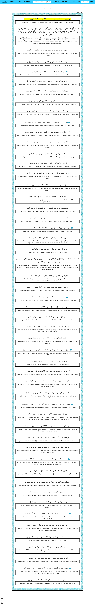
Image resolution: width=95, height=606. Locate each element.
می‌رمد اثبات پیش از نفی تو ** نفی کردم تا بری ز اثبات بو (47, 238)
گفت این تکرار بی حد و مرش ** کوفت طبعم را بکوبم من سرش (47, 142)
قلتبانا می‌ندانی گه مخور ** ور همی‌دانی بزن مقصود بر (47, 154)
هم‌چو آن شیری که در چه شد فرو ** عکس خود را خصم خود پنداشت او (46, 404)
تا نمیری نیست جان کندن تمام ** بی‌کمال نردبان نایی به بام (47, 287)
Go (87, 1)
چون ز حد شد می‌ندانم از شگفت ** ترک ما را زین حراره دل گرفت (47, 111)
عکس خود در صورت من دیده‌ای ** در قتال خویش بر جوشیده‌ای (48, 393)
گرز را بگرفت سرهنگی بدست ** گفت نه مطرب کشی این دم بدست (47, 132)
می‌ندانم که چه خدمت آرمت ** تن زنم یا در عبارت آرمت (46, 72)
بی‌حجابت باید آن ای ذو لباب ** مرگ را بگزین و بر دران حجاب (47, 437)
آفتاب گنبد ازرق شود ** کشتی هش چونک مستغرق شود (47, 338)
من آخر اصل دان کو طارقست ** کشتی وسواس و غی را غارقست (47, 326)
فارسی (92, 6)
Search (48, 1)
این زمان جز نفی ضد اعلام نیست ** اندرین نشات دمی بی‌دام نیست (47, 426)
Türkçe (88, 6)
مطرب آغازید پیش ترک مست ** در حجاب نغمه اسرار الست (47, 50)
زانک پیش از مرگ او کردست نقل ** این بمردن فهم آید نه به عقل (46, 514)
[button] (13, 1)
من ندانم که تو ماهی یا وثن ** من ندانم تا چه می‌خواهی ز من (47, 62)
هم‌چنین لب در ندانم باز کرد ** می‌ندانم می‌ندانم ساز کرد (47, 101)
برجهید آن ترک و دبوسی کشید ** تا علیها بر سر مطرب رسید (46, 122)
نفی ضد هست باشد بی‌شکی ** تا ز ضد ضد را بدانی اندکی (47, 414)
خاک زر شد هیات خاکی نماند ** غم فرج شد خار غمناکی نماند (47, 471)
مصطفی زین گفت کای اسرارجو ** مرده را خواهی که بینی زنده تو (47, 482)
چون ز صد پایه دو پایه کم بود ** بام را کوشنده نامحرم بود (46, 297)
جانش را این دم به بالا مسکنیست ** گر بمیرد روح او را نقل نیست (47, 502)
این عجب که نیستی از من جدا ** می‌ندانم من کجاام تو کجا (47, 81)
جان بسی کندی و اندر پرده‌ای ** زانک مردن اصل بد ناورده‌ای (47, 276)
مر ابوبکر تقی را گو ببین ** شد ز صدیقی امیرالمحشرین (47, 547)
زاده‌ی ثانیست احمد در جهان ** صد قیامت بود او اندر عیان (47, 580)
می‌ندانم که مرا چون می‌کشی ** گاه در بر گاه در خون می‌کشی (47, 91)
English (84, 6)
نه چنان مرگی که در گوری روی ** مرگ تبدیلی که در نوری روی (48, 447)
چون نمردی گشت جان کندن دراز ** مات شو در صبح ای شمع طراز (46, 350)
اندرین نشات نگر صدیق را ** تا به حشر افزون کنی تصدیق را (47, 558)
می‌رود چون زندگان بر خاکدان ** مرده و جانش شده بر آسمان (47, 492)
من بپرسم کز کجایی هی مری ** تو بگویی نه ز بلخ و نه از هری (46, 173)
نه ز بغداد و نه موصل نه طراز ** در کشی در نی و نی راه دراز (47, 185)
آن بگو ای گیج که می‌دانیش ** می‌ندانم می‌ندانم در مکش (47, 163)
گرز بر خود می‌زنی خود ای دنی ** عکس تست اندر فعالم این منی (47, 381)
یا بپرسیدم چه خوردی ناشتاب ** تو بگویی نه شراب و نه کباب (47, 208)
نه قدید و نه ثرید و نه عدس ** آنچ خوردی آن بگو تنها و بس (47, 218)
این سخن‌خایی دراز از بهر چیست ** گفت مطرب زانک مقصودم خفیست (46, 228)
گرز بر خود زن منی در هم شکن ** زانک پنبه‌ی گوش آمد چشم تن (47, 371)
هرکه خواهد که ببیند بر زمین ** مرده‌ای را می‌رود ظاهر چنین (47, 537)
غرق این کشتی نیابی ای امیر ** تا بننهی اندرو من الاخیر (47, 317)
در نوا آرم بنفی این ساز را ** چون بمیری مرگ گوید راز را (47, 249)
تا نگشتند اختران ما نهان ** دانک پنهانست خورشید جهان (47, 361)
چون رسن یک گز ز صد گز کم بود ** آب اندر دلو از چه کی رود (47, 307)
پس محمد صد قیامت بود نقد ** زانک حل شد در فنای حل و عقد (46, 568)
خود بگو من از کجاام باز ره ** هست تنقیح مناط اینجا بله (47, 197)
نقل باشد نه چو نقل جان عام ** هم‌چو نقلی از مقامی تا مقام (47, 525)
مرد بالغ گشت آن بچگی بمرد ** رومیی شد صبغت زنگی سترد (46, 459)
